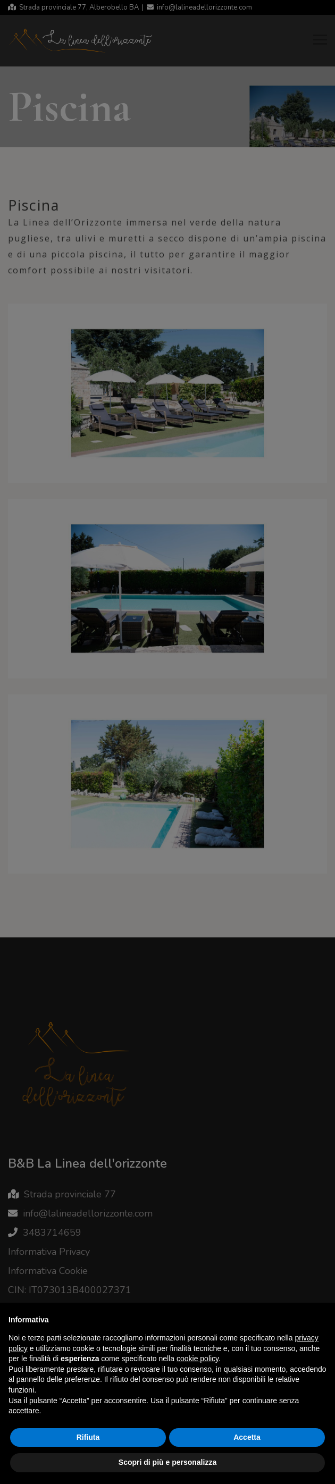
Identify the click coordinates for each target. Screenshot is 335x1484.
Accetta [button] (247, 1437)
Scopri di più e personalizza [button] (167, 1462)
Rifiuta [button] (88, 1437)
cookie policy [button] (198, 1358)
